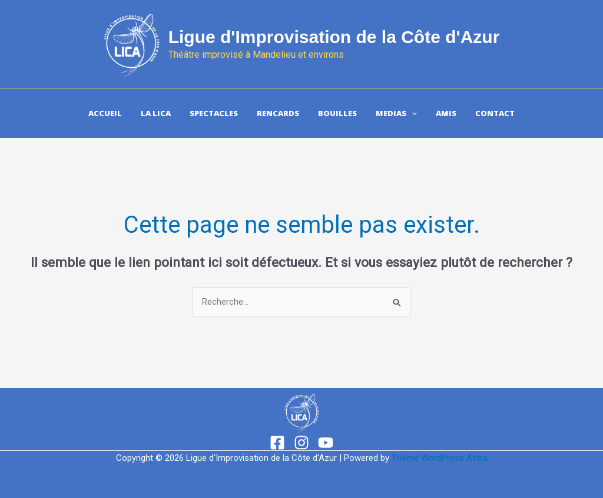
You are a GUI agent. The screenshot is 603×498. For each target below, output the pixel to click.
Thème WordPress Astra (440, 458)
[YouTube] (325, 442)
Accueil (105, 113)
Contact (495, 113)
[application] (411, 113)
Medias (396, 113)
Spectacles (214, 113)
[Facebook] (277, 442)
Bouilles (337, 113)
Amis (446, 113)
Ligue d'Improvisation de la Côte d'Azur (334, 37)
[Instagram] (301, 442)
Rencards (278, 113)
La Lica (156, 113)
